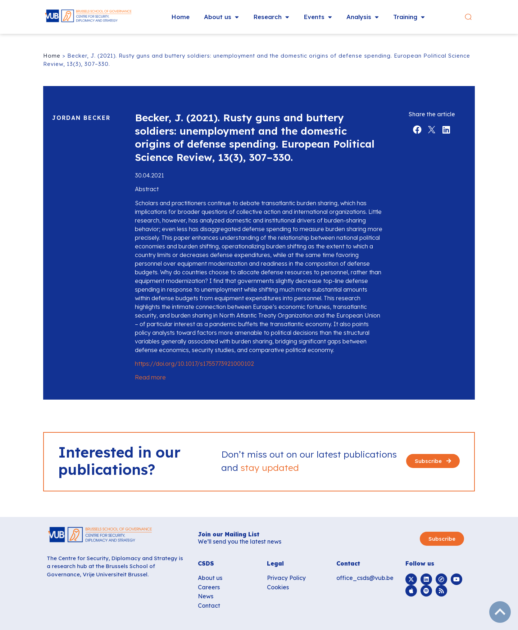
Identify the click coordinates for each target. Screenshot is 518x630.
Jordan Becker (81, 117)
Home (180, 17)
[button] (469, 17)
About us (221, 17)
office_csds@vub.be (365, 577)
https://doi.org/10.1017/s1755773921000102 (194, 363)
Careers (209, 587)
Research (271, 17)
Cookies (278, 587)
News (205, 596)
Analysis (362, 17)
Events (318, 17)
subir (500, 612)
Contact (209, 605)
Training (409, 17)
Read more (151, 377)
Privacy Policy (286, 577)
